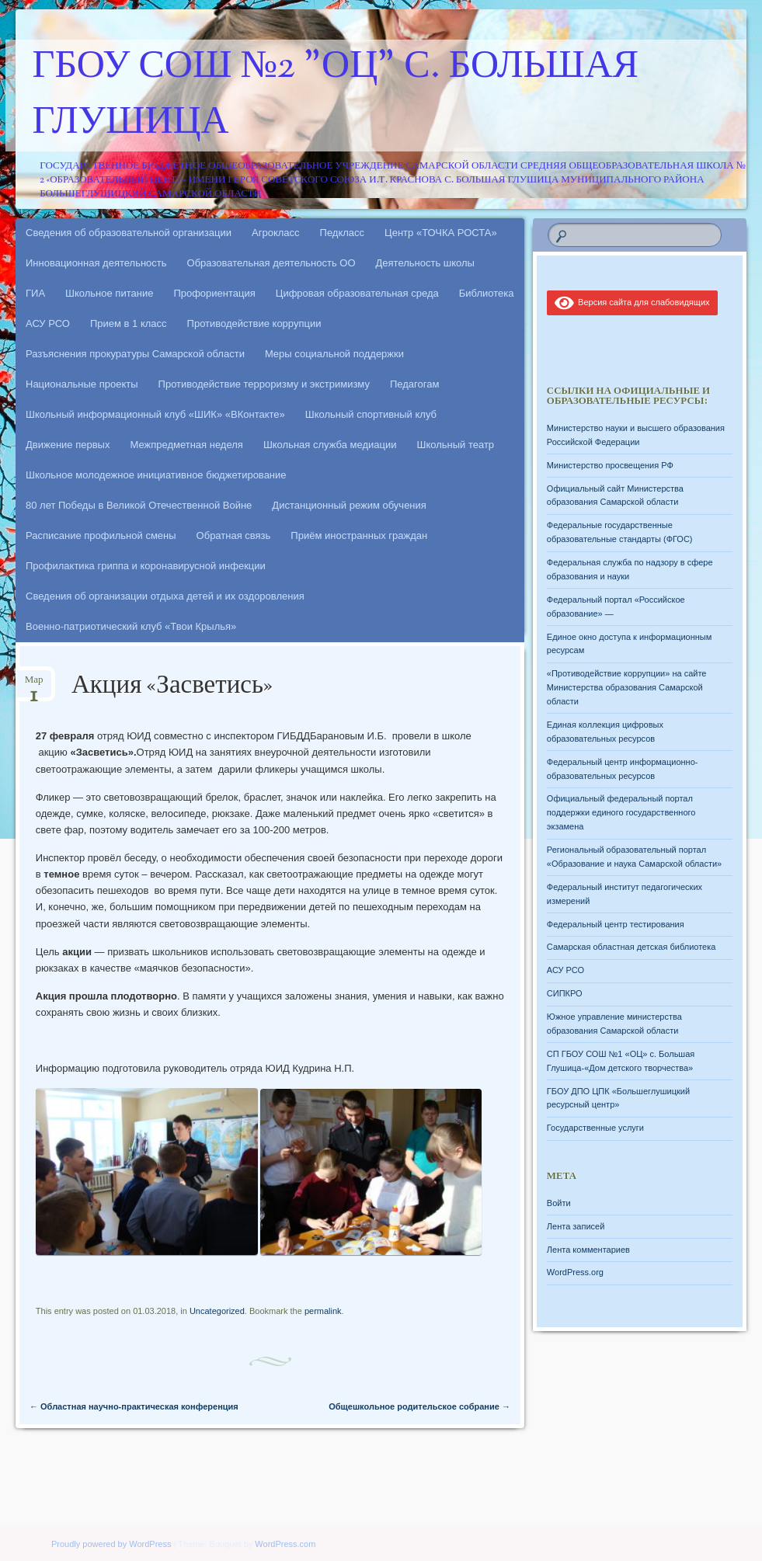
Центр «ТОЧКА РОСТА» (440, 232)
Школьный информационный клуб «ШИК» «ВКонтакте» (155, 414)
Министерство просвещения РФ (610, 465)
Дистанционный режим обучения (349, 505)
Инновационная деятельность (96, 263)
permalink (323, 1311)
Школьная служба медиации (330, 444)
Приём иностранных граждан (359, 535)
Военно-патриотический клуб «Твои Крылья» (131, 626)
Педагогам (414, 384)
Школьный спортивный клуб (371, 414)
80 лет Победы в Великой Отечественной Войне (139, 505)
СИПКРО (565, 993)
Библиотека (486, 293)
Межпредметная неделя (186, 444)
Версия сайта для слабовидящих (632, 302)
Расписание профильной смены (101, 535)
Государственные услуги (595, 1127)
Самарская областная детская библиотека (631, 946)
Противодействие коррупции (254, 323)
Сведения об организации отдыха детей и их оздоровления (165, 596)
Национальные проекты (82, 384)
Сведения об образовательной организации (128, 232)
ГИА (35, 293)
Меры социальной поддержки (334, 354)
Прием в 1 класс (128, 323)
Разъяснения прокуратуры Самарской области (135, 354)
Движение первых (68, 444)
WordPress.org (575, 1272)
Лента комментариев (588, 1249)
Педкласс (342, 232)
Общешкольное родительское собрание (419, 1406)
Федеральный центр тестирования (615, 924)
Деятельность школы (425, 263)
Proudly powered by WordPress (111, 1544)
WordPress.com (285, 1544)
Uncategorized (217, 1311)
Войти (559, 1203)
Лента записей (576, 1226)
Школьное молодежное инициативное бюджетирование (156, 475)
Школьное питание (109, 293)
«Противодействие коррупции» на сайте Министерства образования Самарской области (627, 687)
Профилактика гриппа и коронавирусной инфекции (146, 566)
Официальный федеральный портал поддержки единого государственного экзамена (621, 812)
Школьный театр (455, 444)
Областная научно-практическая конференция (134, 1406)
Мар (34, 684)
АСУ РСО (48, 323)
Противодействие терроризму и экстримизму (264, 384)
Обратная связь (234, 535)
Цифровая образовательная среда (357, 293)
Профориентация (214, 293)
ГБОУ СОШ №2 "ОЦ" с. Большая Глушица (336, 95)
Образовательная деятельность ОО (271, 263)
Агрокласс (276, 232)
